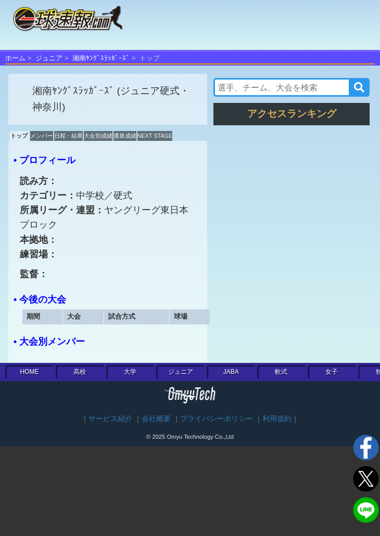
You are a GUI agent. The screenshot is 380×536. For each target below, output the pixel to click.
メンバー (41, 136)
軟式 (281, 371)
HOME (29, 371)
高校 (79, 371)
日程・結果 (68, 136)
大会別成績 (98, 136)
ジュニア (48, 58)
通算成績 (124, 136)
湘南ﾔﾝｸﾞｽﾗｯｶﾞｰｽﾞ (101, 58)
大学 (130, 371)
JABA (231, 371)
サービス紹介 (110, 419)
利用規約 (277, 419)
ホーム (15, 58)
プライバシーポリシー (216, 419)
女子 (331, 371)
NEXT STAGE (154, 136)
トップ (19, 136)
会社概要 (156, 419)
